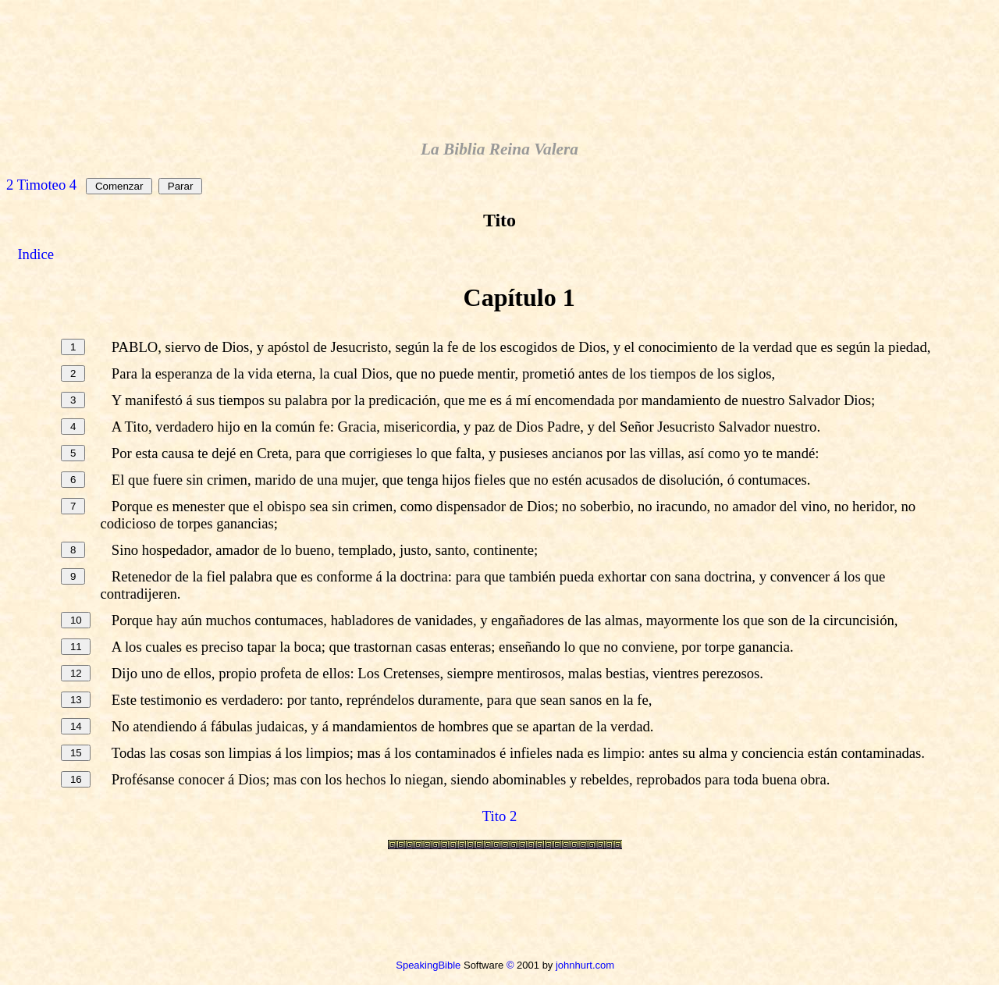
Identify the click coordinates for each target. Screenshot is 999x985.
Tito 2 (499, 816)
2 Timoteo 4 (41, 184)
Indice (35, 254)
